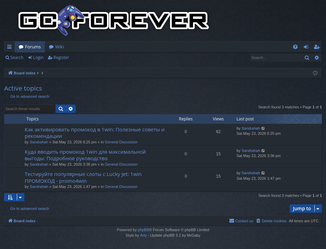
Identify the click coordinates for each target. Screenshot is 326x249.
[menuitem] (295, 46)
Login (38, 57)
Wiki (59, 47)
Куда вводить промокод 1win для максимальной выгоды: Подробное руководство (85, 155)
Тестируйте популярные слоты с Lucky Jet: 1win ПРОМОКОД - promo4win (83, 177)
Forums (33, 47)
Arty (143, 235)
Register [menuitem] (318, 48)
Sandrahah (39, 142)
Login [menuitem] (307, 48)
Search (16, 57)
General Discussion (121, 142)
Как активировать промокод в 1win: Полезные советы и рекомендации (95, 132)
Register (61, 57)
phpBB (143, 230)
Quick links (11, 48)
